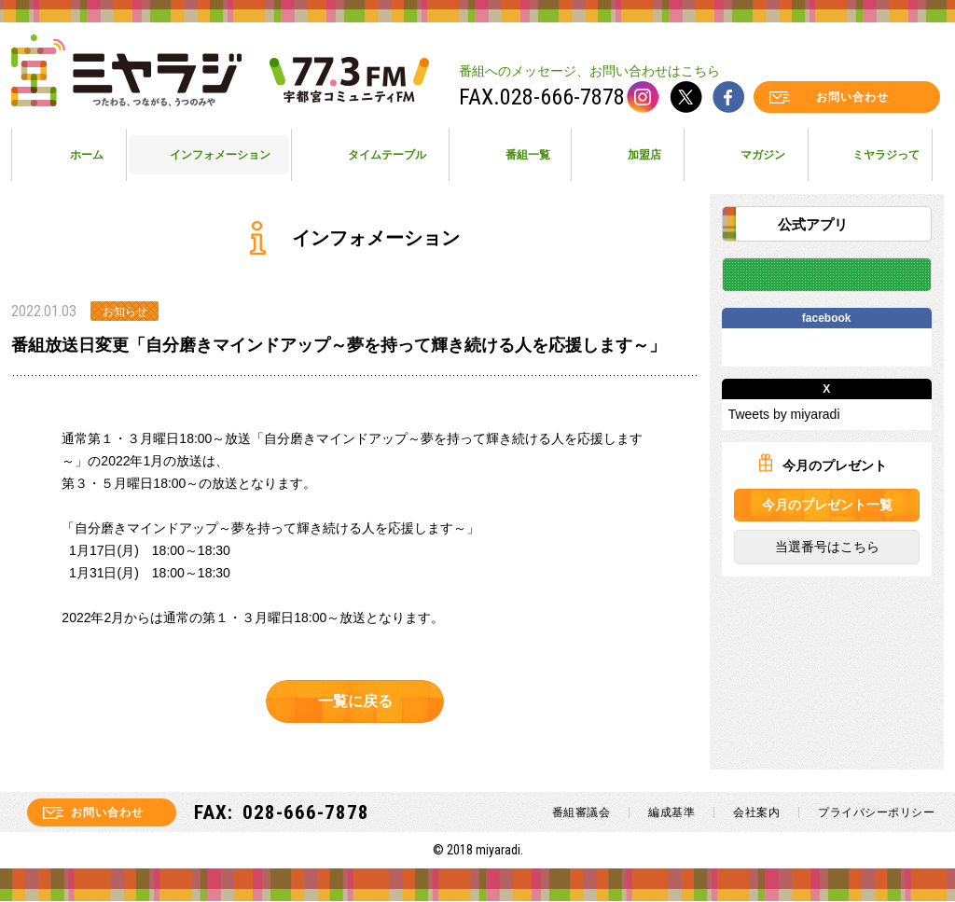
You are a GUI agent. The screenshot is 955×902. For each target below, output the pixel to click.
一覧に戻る (354, 701)
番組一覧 (527, 154)
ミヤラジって (886, 154)
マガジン (762, 154)
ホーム (87, 154)
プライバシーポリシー (876, 813)
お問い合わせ (852, 97)
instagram (643, 97)
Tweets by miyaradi (784, 415)
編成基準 (671, 813)
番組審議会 (581, 813)
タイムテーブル (387, 154)
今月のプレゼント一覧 (826, 505)
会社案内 (756, 813)
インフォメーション (220, 154)
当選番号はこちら (826, 547)
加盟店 (644, 154)
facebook (728, 97)
